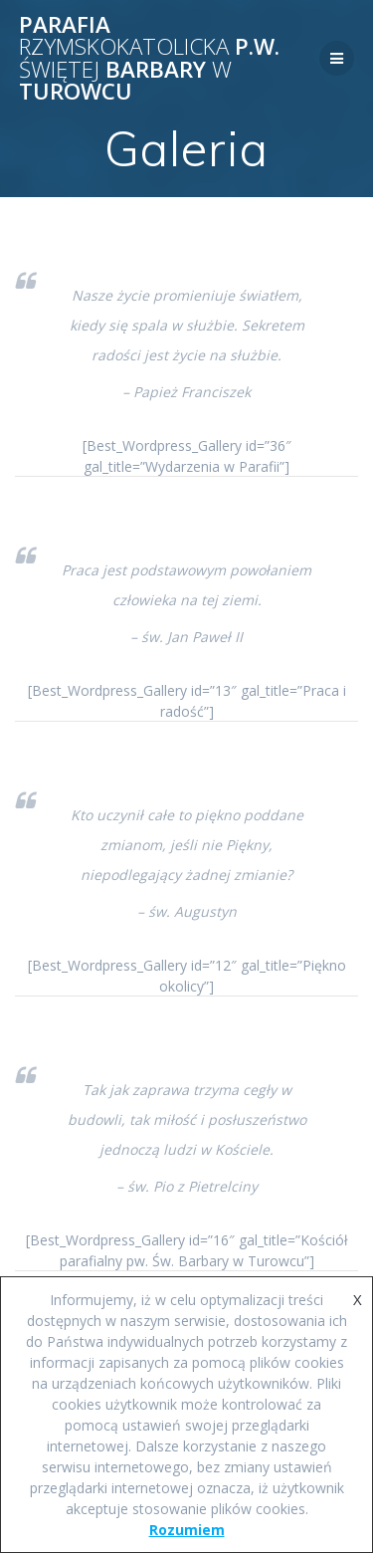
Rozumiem (187, 1529)
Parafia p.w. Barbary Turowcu (149, 59)
